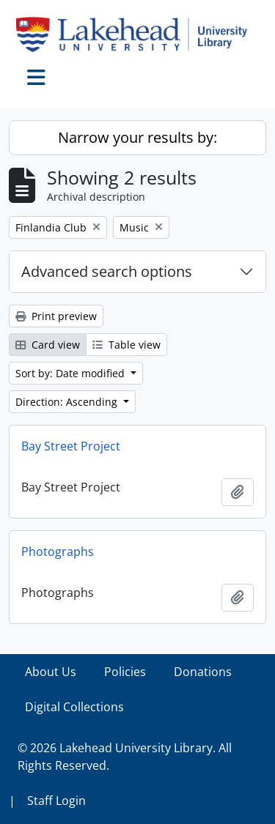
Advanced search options (106, 271)
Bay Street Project (70, 446)
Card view (47, 345)
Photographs (57, 551)
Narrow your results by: (137, 137)
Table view (126, 345)
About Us (50, 672)
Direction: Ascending (67, 402)
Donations (203, 672)
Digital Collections (74, 707)
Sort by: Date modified (71, 373)
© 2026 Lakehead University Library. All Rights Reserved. (125, 756)
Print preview (56, 316)
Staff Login (56, 801)
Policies (125, 672)
